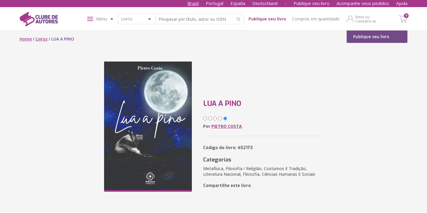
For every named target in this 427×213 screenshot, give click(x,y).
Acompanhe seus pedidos (363, 3)
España (237, 3)
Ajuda (401, 3)
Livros (41, 39)
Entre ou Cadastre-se (366, 18)
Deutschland (265, 3)
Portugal (214, 3)
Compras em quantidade (316, 19)
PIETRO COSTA (226, 126)
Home (26, 39)
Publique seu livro (311, 3)
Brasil (193, 3)
